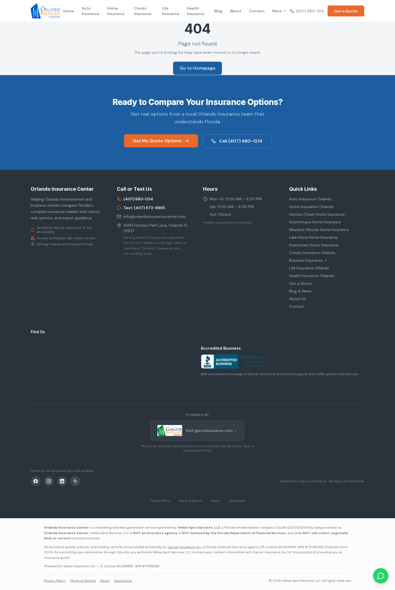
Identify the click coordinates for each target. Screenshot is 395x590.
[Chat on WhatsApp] (380, 575)
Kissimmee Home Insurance (313, 245)
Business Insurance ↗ (308, 260)
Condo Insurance (142, 11)
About (235, 10)
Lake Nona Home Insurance (313, 237)
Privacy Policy (160, 501)
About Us (297, 298)
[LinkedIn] (62, 481)
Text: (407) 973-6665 (141, 207)
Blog (218, 10)
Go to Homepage (197, 68)
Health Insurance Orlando (312, 275)
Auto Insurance (90, 11)
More (279, 10)
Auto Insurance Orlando (310, 198)
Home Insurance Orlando (311, 206)
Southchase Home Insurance (315, 222)
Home (68, 10)
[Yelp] (75, 481)
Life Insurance (170, 11)
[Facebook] (36, 481)
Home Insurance (116, 11)
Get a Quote (346, 10)
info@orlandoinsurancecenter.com (151, 216)
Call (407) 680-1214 (236, 141)
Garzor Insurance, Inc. (184, 547)
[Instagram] (49, 481)
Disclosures (237, 501)
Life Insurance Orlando (309, 268)
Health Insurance (195, 11)
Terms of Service (190, 501)
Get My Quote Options (161, 141)
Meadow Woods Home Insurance (319, 229)
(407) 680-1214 (307, 10)
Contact (257, 10)
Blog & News (300, 291)
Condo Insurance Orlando (312, 252)
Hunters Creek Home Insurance (317, 214)
